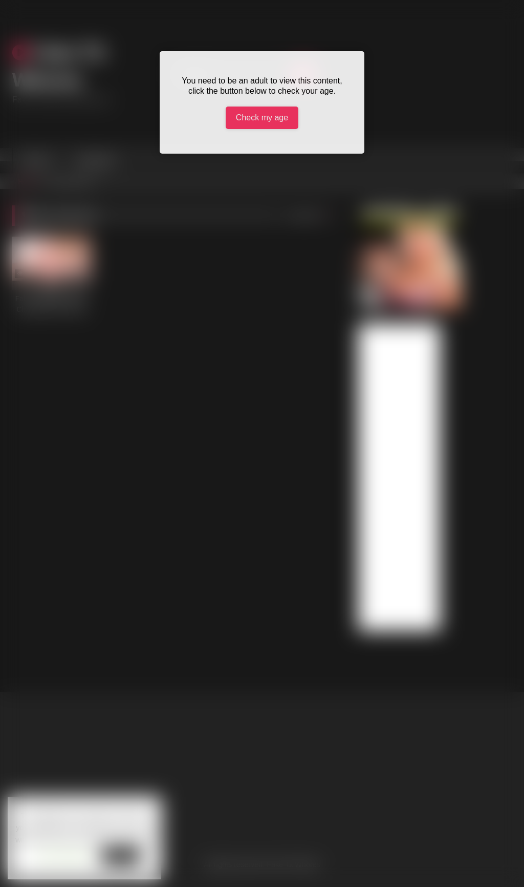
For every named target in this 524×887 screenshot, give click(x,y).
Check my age (262, 117)
